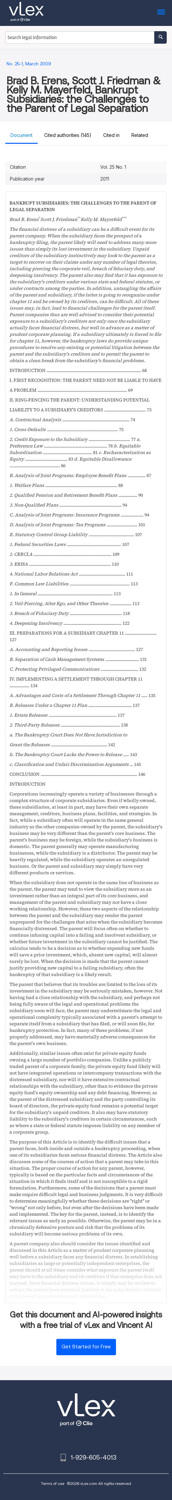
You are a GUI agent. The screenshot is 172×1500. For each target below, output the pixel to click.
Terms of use (52, 1483)
